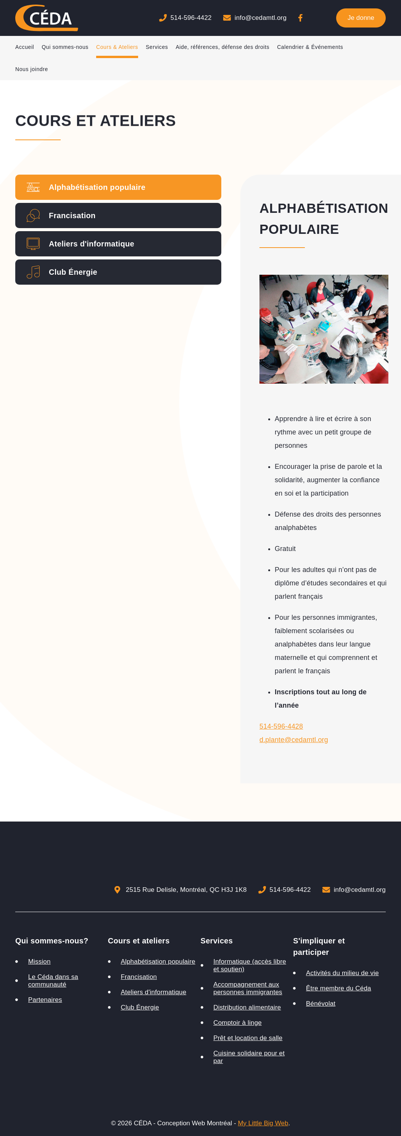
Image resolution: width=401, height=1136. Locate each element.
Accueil (24, 47)
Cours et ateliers (139, 941)
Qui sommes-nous (65, 47)
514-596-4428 (281, 726)
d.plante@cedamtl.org (293, 740)
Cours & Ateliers (117, 47)
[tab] (118, 187)
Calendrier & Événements (310, 47)
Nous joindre (31, 69)
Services (157, 47)
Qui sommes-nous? (52, 941)
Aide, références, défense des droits (222, 47)
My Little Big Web (263, 1123)
